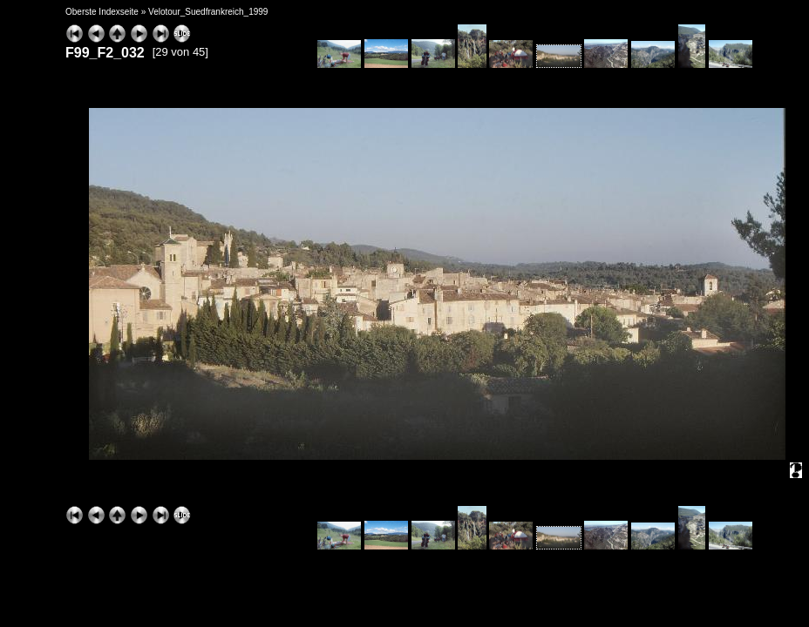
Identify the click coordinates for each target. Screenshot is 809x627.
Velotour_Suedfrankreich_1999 (208, 12)
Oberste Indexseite (102, 12)
